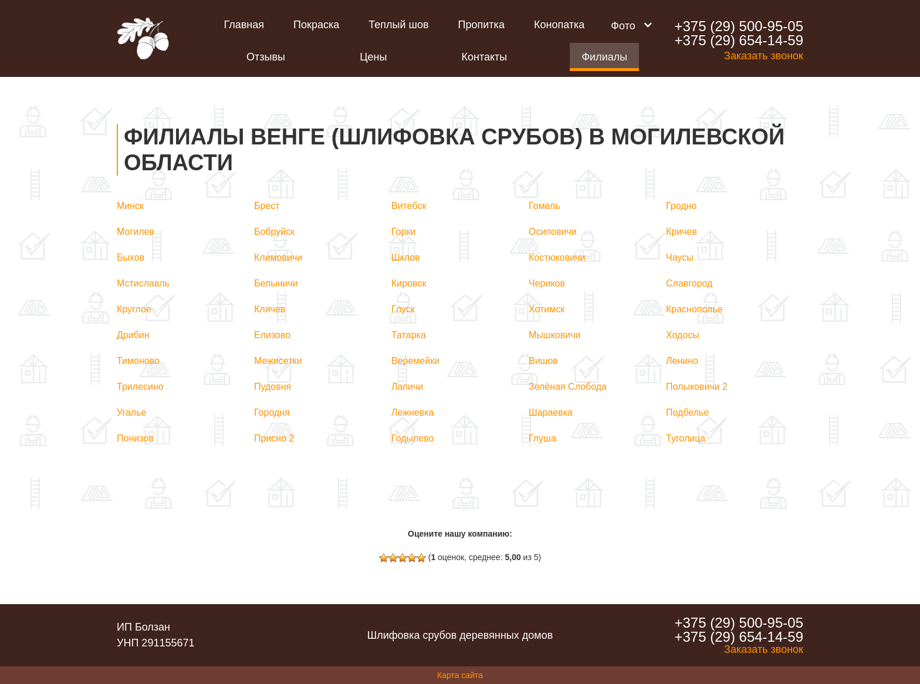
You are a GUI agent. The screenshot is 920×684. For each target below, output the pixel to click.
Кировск (408, 283)
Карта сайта (460, 675)
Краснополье (694, 309)
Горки (403, 232)
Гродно (681, 206)
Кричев (681, 232)
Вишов (543, 361)
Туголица (685, 438)
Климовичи (278, 257)
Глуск (403, 309)
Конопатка (559, 25)
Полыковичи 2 (697, 387)
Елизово (272, 335)
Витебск (408, 206)
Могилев (135, 232)
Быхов (130, 257)
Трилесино (140, 387)
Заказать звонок (763, 55)
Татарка (408, 335)
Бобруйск (274, 232)
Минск (130, 206)
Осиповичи (553, 232)
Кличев (269, 309)
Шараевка (551, 412)
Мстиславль (143, 283)
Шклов (405, 257)
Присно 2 (274, 438)
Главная (244, 25)
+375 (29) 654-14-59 (738, 40)
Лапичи (407, 387)
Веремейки (415, 361)
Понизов (135, 438)
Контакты (485, 57)
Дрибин (133, 335)
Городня (272, 412)
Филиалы (604, 57)
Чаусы (680, 257)
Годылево (412, 438)
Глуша (542, 438)
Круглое (134, 309)
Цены (373, 57)
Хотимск (546, 309)
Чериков (547, 283)
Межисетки (278, 361)
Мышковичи (554, 335)
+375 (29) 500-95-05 (738, 26)
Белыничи (276, 283)
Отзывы (265, 57)
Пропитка (481, 25)
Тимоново (138, 361)
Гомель (544, 206)
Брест (267, 206)
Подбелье (687, 412)
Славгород (689, 283)
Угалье (131, 412)
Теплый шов (398, 25)
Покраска (316, 25)
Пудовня (272, 387)
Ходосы (682, 335)
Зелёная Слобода (568, 387)
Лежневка (412, 412)
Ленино (682, 361)
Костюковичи (557, 257)
